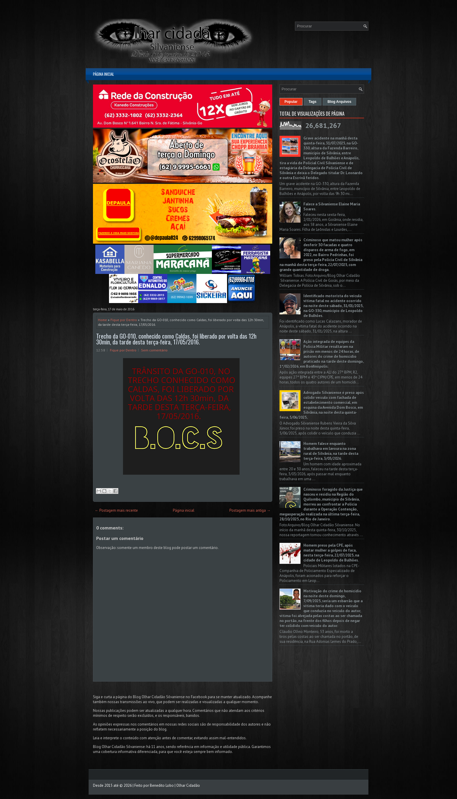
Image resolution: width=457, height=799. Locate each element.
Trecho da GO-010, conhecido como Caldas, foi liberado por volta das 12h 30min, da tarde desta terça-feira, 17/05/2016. (176, 339)
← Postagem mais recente (116, 510)
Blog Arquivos (339, 102)
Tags (313, 102)
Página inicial (103, 74)
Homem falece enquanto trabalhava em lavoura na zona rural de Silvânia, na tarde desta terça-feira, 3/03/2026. (330, 451)
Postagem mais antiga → (249, 510)
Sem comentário (154, 350)
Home (102, 320)
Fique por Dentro (123, 320)
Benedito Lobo (162, 785)
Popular (291, 102)
